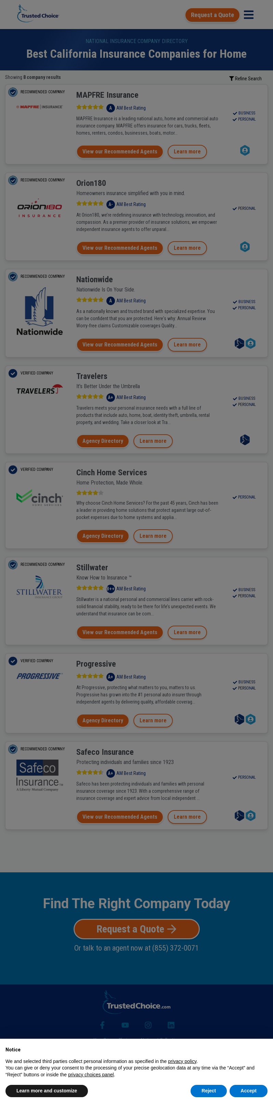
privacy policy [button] (182, 1061)
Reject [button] (209, 1090)
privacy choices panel (91, 1074)
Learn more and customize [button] (46, 1090)
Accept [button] (248, 1090)
